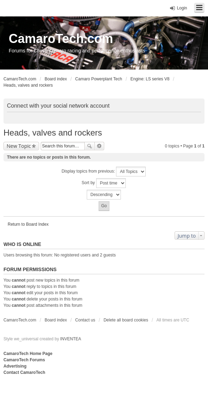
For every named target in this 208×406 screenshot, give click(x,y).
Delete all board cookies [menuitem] (125, 320)
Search (89, 146)
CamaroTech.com (61, 38)
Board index (56, 320)
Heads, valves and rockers (52, 132)
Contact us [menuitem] (85, 320)
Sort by (103, 183)
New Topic (19, 146)
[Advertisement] (88, 390)
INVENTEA (70, 338)
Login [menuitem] (182, 8)
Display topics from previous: (104, 171)
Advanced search (99, 146)
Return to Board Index (28, 224)
